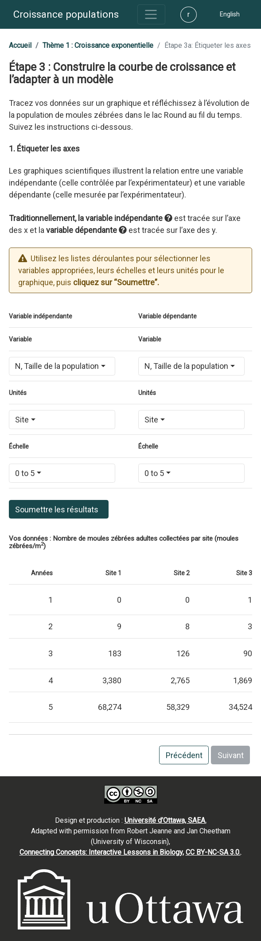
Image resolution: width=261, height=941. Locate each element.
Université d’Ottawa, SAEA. (165, 820)
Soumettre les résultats (58, 509)
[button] (230, 14)
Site (22, 419)
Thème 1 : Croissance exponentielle (98, 45)
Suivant (231, 755)
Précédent (184, 755)
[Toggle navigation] (151, 14)
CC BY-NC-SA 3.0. (213, 852)
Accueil (20, 45)
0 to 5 (25, 473)
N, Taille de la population (57, 366)
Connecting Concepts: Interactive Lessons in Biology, (101, 852)
